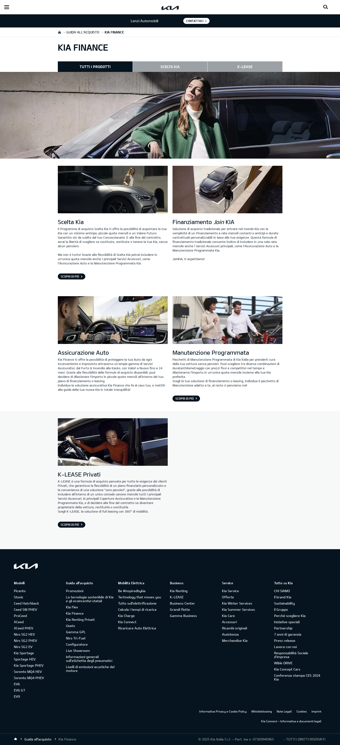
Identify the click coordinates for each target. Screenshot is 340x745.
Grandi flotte (180, 609)
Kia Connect (127, 622)
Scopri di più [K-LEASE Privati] (70, 524)
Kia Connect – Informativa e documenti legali (291, 721)
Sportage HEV (25, 659)
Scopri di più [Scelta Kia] (70, 276)
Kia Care (228, 616)
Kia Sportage (24, 653)
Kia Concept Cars (287, 669)
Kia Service (230, 591)
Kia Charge (126, 616)
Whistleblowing (261, 711)
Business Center (182, 603)
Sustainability (284, 603)
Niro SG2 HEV (24, 634)
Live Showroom (78, 651)
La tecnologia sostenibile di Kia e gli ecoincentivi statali (89, 599)
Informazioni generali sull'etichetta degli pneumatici (89, 659)
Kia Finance (75, 613)
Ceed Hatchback (26, 603)
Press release (284, 640)
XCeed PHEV (23, 628)
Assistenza (230, 634)
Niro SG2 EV (23, 647)
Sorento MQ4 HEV (28, 672)
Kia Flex (72, 607)
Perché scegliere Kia (290, 616)
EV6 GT (19, 690)
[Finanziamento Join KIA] (227, 190)
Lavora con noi (285, 647)
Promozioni (74, 591)
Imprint (316, 711)
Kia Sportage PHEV (28, 665)
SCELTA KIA (170, 66)
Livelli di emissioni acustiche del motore (90, 669)
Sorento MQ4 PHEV (29, 678)
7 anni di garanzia (287, 634)
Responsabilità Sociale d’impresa (291, 655)
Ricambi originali (234, 628)
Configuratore (77, 644)
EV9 (17, 696)
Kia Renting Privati (80, 619)
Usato (70, 626)
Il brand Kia (282, 597)
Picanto (20, 591)
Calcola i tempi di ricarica (137, 609)
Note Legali (284, 711)
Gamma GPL (76, 632)
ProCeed (20, 616)
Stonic (18, 597)
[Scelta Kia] (113, 190)
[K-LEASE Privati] (113, 442)
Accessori (229, 622)
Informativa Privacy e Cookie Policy (223, 711)
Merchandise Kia (235, 640)
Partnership (283, 628)
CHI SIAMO (282, 591)
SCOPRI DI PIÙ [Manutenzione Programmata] (184, 398)
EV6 (17, 684)
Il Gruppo (281, 609)
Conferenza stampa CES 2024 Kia (297, 677)
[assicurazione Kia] (113, 320)
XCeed (19, 622)
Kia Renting (179, 591)
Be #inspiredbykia (132, 591)
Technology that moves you (139, 597)
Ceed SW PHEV (25, 609)
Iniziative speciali (287, 622)
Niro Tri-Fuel (75, 638)
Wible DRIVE (283, 663)
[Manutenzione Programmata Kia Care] (227, 320)
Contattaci (194, 20)
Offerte (228, 597)
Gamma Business (183, 616)
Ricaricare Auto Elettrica (137, 628)
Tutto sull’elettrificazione (137, 603)
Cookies (302, 711)
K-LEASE (245, 66)
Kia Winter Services (237, 603)
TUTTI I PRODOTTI (95, 66)
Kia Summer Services (238, 609)
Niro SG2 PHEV (25, 640)
